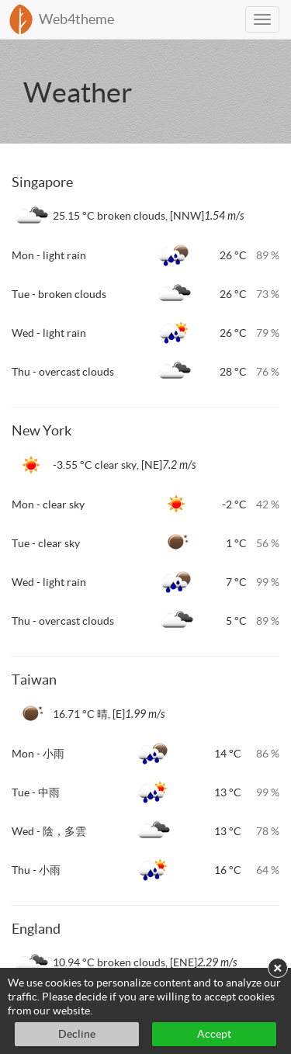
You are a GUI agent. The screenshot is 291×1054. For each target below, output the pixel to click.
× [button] (277, 967)
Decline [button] (76, 1034)
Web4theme (76, 19)
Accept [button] (214, 1034)
